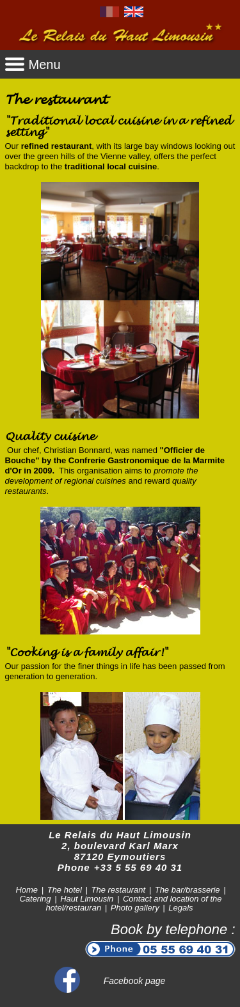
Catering (35, 898)
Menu (45, 65)
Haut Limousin (86, 898)
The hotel (64, 890)
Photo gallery (135, 907)
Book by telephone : (160, 941)
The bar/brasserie (187, 890)
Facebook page (135, 981)
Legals (180, 907)
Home (26, 890)
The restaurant (119, 890)
